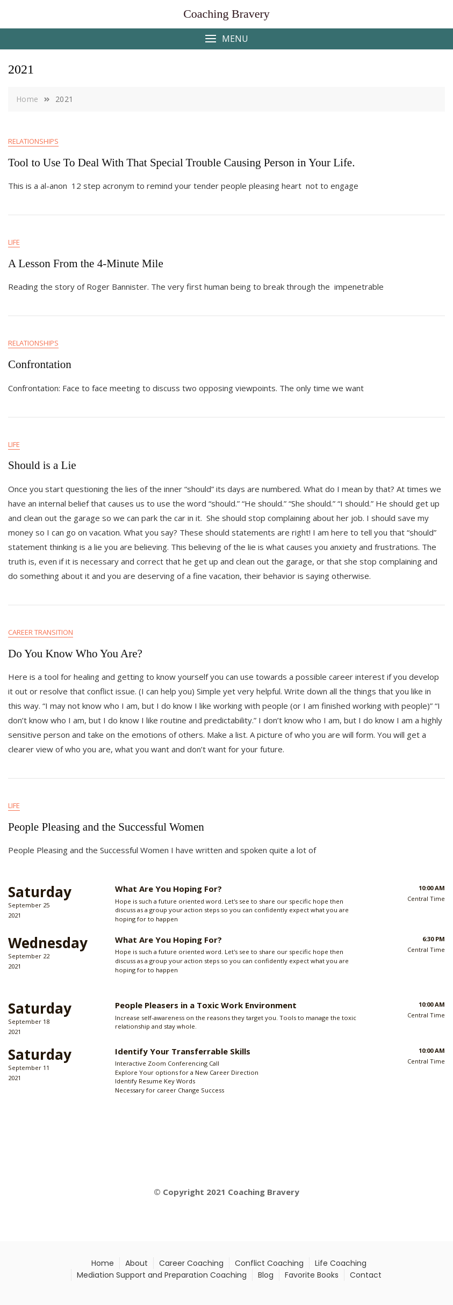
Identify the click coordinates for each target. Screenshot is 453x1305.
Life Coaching (340, 1263)
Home (102, 1263)
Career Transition (40, 632)
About (136, 1263)
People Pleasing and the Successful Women (106, 826)
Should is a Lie (42, 465)
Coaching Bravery (226, 13)
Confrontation (39, 364)
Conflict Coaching (269, 1263)
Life (14, 242)
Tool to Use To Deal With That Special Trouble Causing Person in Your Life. (181, 162)
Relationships (33, 141)
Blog (266, 1275)
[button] (226, 39)
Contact (366, 1275)
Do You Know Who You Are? (75, 653)
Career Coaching (191, 1263)
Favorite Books (312, 1275)
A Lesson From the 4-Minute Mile (85, 263)
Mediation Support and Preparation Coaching (162, 1275)
